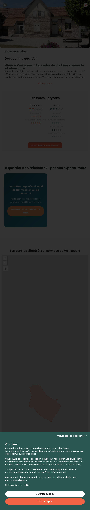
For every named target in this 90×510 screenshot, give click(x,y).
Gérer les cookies (45, 494)
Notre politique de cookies (17, 485)
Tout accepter (45, 501)
